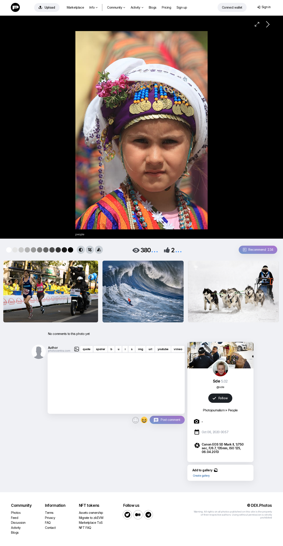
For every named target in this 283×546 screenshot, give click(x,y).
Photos (16, 512)
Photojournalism (214, 410)
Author (53, 347)
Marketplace (75, 7)
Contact (50, 527)
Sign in (264, 7)
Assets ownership (91, 512)
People (233, 410)
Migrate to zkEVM (91, 518)
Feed (14, 518)
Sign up (182, 7)
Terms (49, 512)
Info (93, 7)
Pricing (166, 7)
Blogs (152, 7)
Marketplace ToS (91, 522)
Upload (47, 7)
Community (116, 7)
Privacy (50, 518)
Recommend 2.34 (258, 249)
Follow (220, 398)
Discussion (18, 522)
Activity (137, 7)
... (154, 249)
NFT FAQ (85, 527)
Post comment (170, 420)
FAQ (48, 522)
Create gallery (201, 475)
